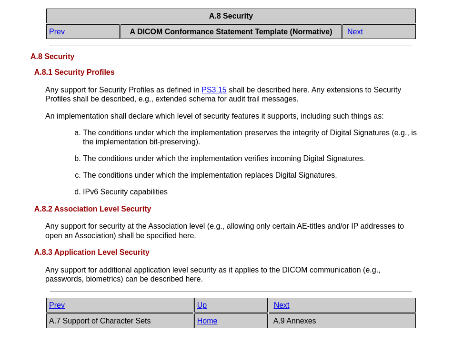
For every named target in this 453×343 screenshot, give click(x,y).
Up (202, 305)
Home (207, 321)
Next (355, 32)
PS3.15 (213, 90)
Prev (57, 32)
